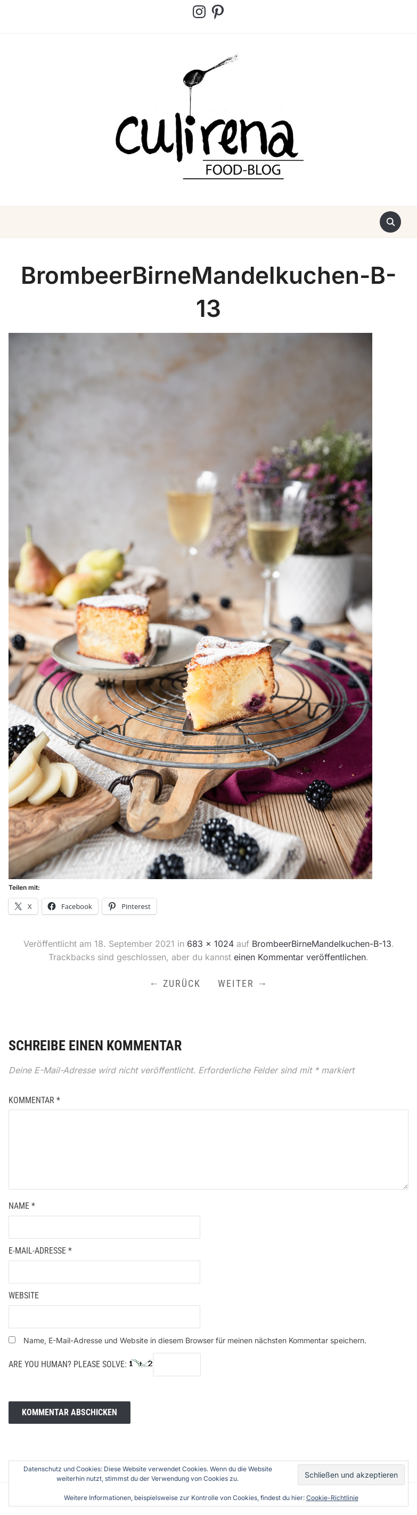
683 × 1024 (210, 943)
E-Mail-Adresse (40, 1251)
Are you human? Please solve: (105, 1364)
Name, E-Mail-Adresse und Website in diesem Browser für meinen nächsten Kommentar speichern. (194, 1340)
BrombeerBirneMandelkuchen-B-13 (321, 943)
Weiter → (243, 983)
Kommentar (34, 1100)
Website (24, 1295)
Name (22, 1206)
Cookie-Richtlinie (332, 1498)
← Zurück (175, 983)
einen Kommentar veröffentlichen (300, 957)
